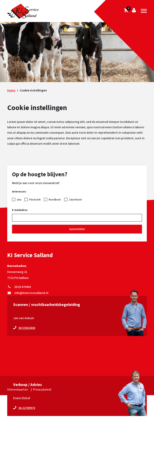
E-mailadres (20, 210)
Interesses (19, 192)
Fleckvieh (35, 200)
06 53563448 (26, 328)
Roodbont (55, 200)
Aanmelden (77, 229)
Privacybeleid (42, 389)
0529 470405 (19, 287)
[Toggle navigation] (144, 11)
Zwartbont (75, 200)
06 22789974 (26, 408)
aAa (19, 200)
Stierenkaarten (17, 389)
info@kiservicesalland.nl (27, 293)
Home (11, 90)
